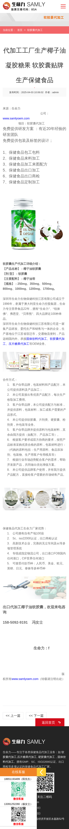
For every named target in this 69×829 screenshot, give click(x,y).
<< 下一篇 (36, 716)
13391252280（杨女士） (18, 804)
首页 (19, 30)
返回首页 (48, 722)
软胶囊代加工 (35, 30)
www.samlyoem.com (16, 118)
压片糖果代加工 (27, 756)
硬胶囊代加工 (46, 756)
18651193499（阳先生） (18, 779)
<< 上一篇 (13, 716)
